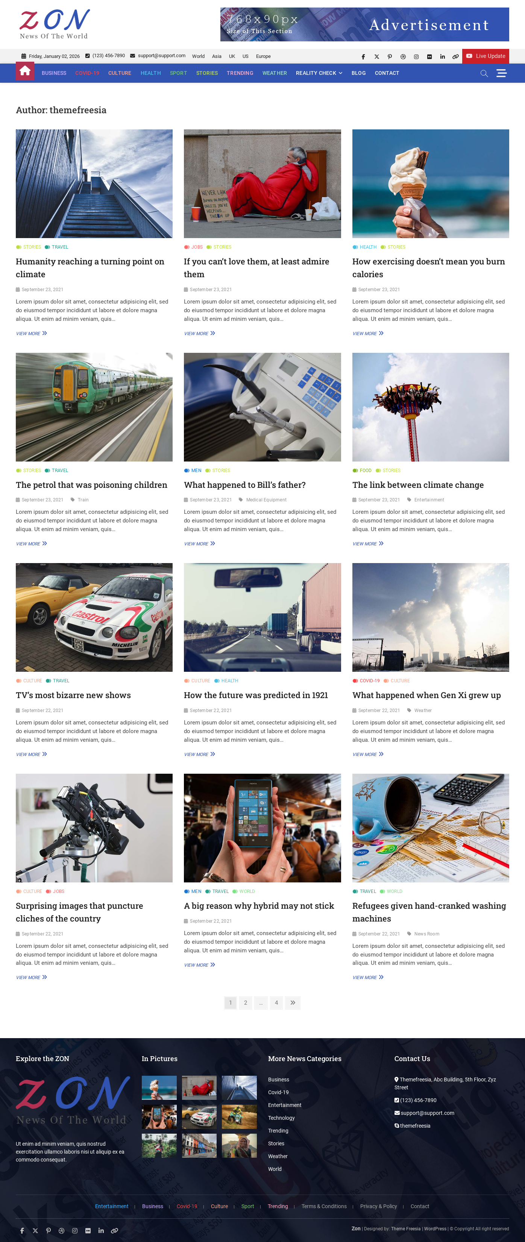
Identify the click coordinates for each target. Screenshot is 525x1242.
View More (30, 333)
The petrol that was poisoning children (91, 484)
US (246, 56)
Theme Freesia (406, 1228)
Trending (240, 73)
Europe (263, 56)
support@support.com (157, 55)
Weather (274, 73)
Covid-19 (87, 73)
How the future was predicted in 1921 (256, 694)
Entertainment (429, 500)
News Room (427, 934)
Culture (119, 73)
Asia (217, 56)
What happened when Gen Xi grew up (426, 694)
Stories (207, 73)
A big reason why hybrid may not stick (259, 905)
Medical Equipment (266, 500)
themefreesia (413, 1126)
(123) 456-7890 (105, 55)
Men (196, 470)
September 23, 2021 (43, 289)
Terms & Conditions (324, 1206)
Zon (356, 1228)
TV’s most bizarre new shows (73, 694)
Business (54, 73)
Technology (281, 1118)
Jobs (197, 247)
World (198, 56)
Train (83, 500)
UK (232, 56)
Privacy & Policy (378, 1206)
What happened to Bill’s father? (244, 484)
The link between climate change (418, 484)
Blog (359, 73)
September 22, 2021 (43, 710)
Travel (60, 247)
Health (151, 73)
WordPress (435, 1228)
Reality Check (316, 73)
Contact (387, 73)
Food (366, 470)
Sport (178, 73)
